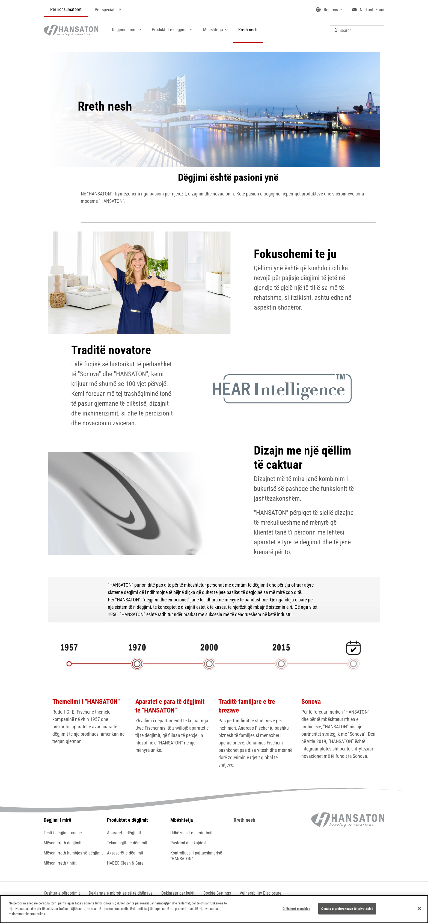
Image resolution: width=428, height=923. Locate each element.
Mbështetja (213, 29)
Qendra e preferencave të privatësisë (347, 909)
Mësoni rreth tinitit (60, 863)
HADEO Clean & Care (125, 863)
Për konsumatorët (66, 9)
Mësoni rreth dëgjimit (63, 842)
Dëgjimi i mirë (124, 29)
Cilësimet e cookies (296, 909)
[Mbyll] (419, 909)
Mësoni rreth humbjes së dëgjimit (73, 853)
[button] (217, 893)
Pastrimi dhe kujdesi (188, 842)
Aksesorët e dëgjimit (125, 853)
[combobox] (357, 30)
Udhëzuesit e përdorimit (191, 832)
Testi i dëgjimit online (63, 832)
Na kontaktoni (372, 9)
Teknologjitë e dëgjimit (127, 842)
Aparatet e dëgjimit (124, 832)
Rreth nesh (247, 29)
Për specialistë (108, 9)
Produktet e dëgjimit (170, 29)
